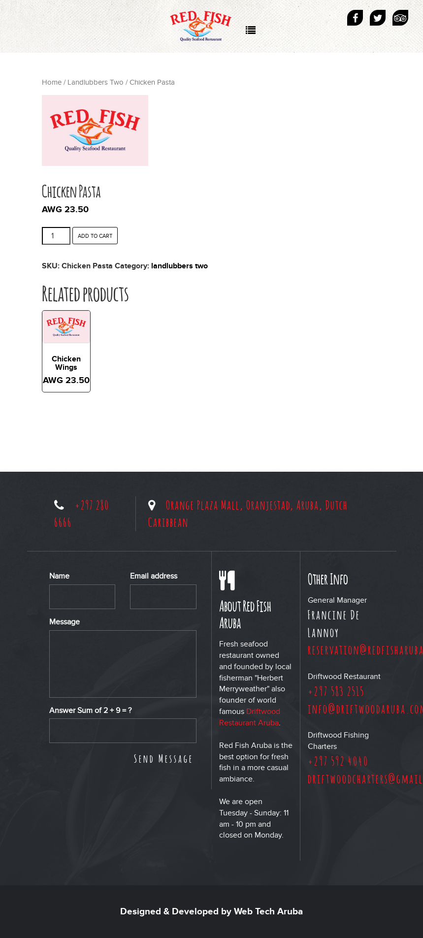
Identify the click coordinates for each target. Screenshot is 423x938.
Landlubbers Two (95, 82)
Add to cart (95, 236)
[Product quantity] (56, 236)
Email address (153, 576)
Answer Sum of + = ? (90, 710)
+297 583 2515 (336, 690)
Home (52, 82)
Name (59, 576)
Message (64, 622)
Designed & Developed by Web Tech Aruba (211, 911)
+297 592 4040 (338, 760)
